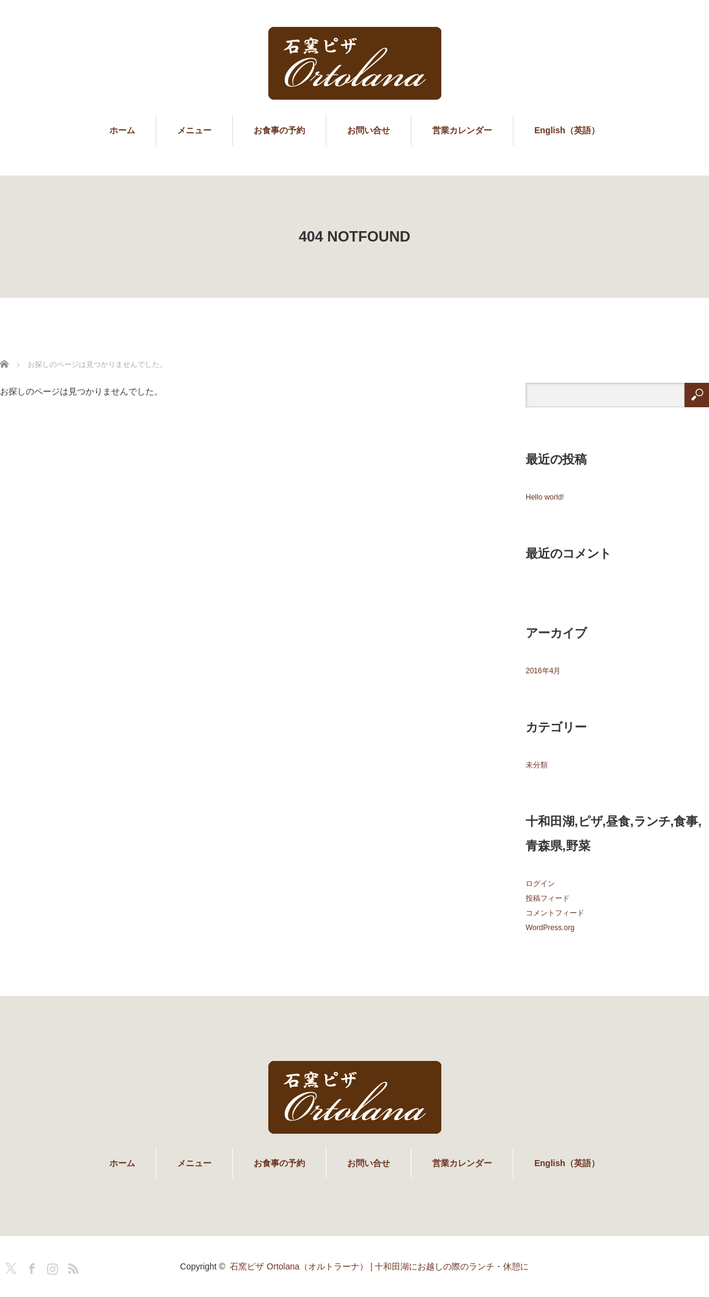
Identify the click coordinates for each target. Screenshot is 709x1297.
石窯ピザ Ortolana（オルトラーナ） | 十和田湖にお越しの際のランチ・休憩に (379, 1266)
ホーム (122, 130)
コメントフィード (555, 913)
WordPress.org (550, 927)
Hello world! (545, 497)
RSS (71, 1266)
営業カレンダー (462, 130)
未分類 (537, 765)
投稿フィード (548, 898)
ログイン (540, 883)
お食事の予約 (279, 130)
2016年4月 (543, 671)
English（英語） (567, 130)
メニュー (194, 130)
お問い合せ (368, 130)
